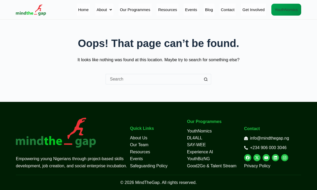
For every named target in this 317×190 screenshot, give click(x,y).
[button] (90, 10)
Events (177, 9)
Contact (213, 9)
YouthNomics (279, 9)
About (89, 9)
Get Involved (239, 9)
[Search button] (206, 79)
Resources (153, 9)
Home (69, 9)
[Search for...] (153, 79)
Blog (194, 9)
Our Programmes (121, 9)
